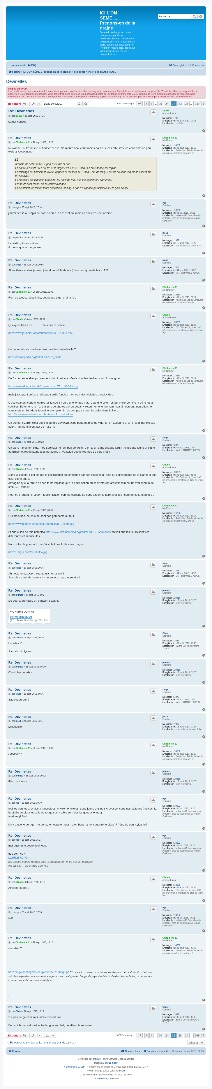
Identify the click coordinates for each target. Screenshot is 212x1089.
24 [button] (186, 104)
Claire (166, 633)
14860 (177, 145)
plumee (166, 590)
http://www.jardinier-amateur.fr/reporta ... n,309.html (40, 333)
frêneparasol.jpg (21, 616)
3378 (176, 267)
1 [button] (151, 104)
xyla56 (166, 110)
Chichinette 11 (170, 138)
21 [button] (167, 104)
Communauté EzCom (74, 1067)
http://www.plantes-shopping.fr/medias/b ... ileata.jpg (41, 523)
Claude (166, 315)
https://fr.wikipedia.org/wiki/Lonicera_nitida (35, 357)
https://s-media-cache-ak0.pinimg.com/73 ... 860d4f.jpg (43, 386)
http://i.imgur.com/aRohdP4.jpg (27, 552)
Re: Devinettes (21, 111)
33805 (177, 322)
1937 (176, 240)
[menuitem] (31, 65)
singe (165, 260)
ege (164, 203)
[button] (139, 103)
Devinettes (16, 81)
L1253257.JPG (18, 857)
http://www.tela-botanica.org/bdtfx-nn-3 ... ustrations (40, 414)
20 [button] (160, 104)
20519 (177, 598)
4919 (176, 118)
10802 (177, 210)
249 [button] (197, 104)
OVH (122, 1071)
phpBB (96, 1059)
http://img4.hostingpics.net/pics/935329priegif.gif (38, 972)
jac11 (165, 233)
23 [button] (180, 104)
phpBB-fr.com (111, 1063)
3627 (176, 640)
